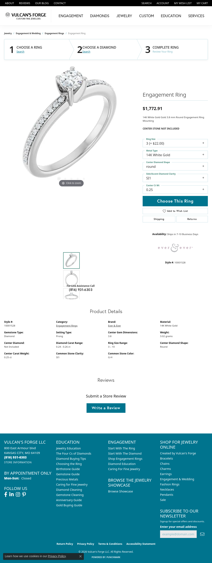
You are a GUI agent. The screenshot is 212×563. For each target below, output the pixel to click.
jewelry (8, 33)
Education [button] (171, 15)
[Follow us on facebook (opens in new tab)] (5, 494)
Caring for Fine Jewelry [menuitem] (72, 484)
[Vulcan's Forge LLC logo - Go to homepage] (26, 15)
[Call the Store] (15, 457)
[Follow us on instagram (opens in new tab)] (18, 494)
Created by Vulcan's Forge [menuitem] (178, 453)
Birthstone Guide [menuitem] (68, 469)
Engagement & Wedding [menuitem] (177, 479)
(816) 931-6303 (80, 289)
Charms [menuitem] (165, 469)
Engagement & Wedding (28, 33)
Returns (192, 219)
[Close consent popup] (80, 556)
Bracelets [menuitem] (166, 458)
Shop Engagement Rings (125, 459)
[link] (9, 3)
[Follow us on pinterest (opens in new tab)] (24, 494)
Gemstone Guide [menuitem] (68, 474)
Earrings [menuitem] (166, 474)
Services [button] (196, 15)
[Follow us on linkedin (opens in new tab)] (11, 494)
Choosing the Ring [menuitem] (69, 464)
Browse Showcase (120, 491)
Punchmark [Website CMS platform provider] (113, 557)
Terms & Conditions (110, 544)
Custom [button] (146, 15)
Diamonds (99, 15)
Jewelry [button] (124, 15)
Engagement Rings (54, 33)
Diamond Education (122, 464)
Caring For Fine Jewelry (124, 469)
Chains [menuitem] (165, 464)
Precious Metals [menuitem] (67, 479)
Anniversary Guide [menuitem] (69, 500)
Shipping (159, 219)
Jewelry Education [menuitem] (68, 448)
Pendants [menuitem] (166, 495)
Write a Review (106, 407)
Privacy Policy (85, 544)
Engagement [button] (71, 15)
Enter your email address (178, 527)
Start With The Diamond (125, 453)
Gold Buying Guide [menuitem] (69, 505)
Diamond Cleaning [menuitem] (69, 490)
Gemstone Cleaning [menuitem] (70, 495)
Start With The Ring (121, 448)
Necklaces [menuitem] (167, 489)
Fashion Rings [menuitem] (169, 484)
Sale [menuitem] (163, 500)
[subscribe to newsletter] (202, 534)
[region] (71, 126)
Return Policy (65, 544)
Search (20, 51)
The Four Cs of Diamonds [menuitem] (73, 453)
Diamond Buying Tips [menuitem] (71, 459)
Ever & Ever (114, 325)
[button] (146, 3)
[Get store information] (18, 462)
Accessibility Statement (140, 544)
